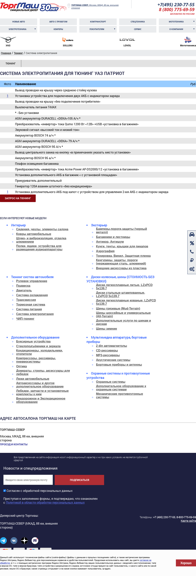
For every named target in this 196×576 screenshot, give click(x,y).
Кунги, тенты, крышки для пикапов (122, 246)
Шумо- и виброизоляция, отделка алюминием (41, 240)
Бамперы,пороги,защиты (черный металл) (121, 230)
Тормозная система (30, 304)
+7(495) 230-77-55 (175, 4)
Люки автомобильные (32, 378)
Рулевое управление (31, 281)
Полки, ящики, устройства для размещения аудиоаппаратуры (39, 247)
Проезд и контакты (13, 444)
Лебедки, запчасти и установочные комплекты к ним (42, 392)
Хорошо (185, 563)
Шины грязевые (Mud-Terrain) (118, 308)
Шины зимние (106, 328)
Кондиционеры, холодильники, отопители (39, 352)
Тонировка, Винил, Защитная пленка (123, 255)
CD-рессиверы (107, 350)
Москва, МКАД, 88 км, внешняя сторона (95, 6)
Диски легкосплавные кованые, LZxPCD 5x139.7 (126, 302)
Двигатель (24, 290)
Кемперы (58, 29)
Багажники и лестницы (113, 237)
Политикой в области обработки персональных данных (45, 502)
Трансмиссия (26, 299)
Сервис (138, 29)
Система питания (29, 309)
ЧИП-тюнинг (25, 318)
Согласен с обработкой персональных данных (40, 491)
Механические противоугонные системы (119, 395)
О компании (176, 29)
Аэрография (105, 251)
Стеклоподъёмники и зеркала (38, 346)
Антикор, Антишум (110, 241)
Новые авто (18, 21)
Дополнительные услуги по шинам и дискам (123, 322)
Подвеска (23, 285)
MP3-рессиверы (108, 355)
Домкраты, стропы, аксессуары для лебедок (43, 372)
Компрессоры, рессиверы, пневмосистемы (36, 360)
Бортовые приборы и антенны (119, 364)
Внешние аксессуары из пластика (121, 268)
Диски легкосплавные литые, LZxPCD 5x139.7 (124, 286)
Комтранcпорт (98, 21)
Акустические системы (113, 360)
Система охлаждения (32, 295)
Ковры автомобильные (33, 234)
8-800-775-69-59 (186, 517)
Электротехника (17, 29)
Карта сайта (188, 521)
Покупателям (96, 29)
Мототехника (176, 21)
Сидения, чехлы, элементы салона (42, 229)
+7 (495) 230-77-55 (164, 517)
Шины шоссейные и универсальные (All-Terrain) (123, 314)
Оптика (21, 366)
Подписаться (79, 480)
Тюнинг (10, 63)
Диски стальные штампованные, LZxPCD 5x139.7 (120, 294)
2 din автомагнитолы (111, 345)
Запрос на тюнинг (18, 198)
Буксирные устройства (33, 341)
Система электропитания (35, 314)
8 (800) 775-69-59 (176, 9)
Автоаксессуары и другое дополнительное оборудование (40, 384)
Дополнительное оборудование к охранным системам (121, 388)
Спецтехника (138, 21)
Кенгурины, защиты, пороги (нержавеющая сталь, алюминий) (121, 262)
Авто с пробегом (58, 21)
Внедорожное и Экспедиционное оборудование (40, 400)
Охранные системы (110, 381)
